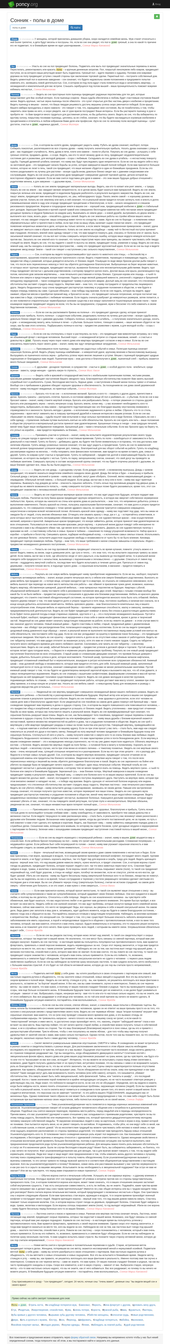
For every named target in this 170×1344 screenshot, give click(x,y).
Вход (156, 4)
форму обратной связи (83, 1337)
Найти (75, 27)
